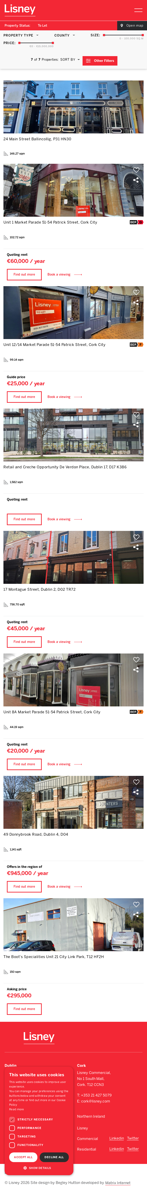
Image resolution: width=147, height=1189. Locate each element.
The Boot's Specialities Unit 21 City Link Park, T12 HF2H (53, 955)
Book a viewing (58, 272)
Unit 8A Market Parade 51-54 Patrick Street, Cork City (52, 710)
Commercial (87, 1137)
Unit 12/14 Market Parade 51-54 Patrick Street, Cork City (54, 342)
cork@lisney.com (95, 1099)
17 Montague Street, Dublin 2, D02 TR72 (39, 587)
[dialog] (39, 1121)
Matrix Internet (118, 1178)
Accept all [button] (23, 1157)
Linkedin (116, 1136)
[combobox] (43, 25)
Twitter (133, 1136)
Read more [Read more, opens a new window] (16, 1109)
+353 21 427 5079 (96, 1093)
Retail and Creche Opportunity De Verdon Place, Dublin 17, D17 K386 (65, 465)
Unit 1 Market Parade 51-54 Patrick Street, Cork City (50, 220)
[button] (39, 1168)
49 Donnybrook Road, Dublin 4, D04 (35, 832)
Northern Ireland (91, 1114)
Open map (134, 26)
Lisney (82, 1126)
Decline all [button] (54, 1157)
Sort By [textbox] (67, 59)
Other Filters (104, 59)
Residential (86, 1147)
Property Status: (17, 26)
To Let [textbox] (42, 26)
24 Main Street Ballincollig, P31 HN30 (37, 137)
